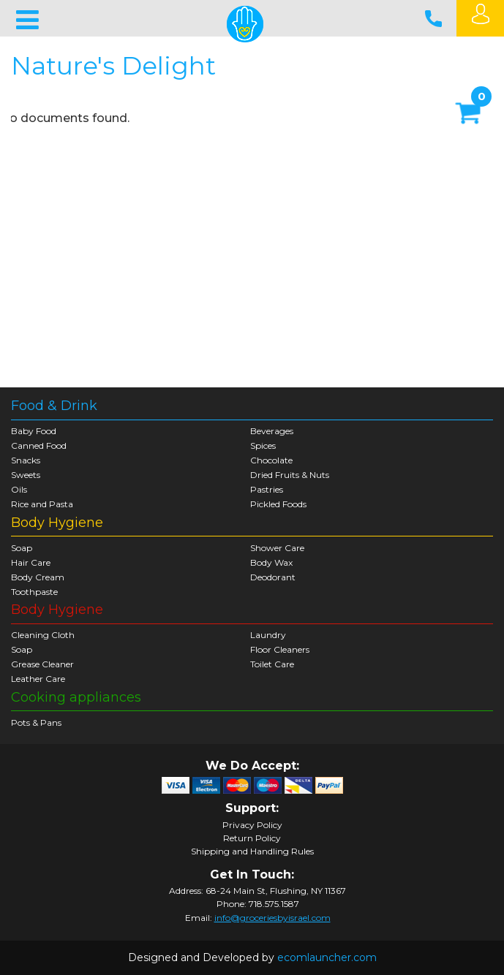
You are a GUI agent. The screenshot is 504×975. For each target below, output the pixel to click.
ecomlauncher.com (327, 957)
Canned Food (39, 445)
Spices (263, 445)
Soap (21, 547)
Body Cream (37, 577)
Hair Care (30, 562)
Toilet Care (272, 664)
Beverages (271, 430)
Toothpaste (34, 591)
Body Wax (271, 562)
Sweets (25, 474)
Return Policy (252, 838)
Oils (19, 489)
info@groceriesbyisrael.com (272, 917)
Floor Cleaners (279, 649)
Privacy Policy (252, 825)
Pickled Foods (278, 503)
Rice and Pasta (42, 503)
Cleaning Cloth (43, 634)
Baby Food (33, 430)
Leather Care (38, 678)
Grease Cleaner (42, 664)
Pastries (266, 489)
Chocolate (271, 460)
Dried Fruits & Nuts (289, 474)
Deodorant (273, 577)
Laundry (268, 634)
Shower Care (277, 547)
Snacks (25, 460)
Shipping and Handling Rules (252, 851)
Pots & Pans (36, 722)
